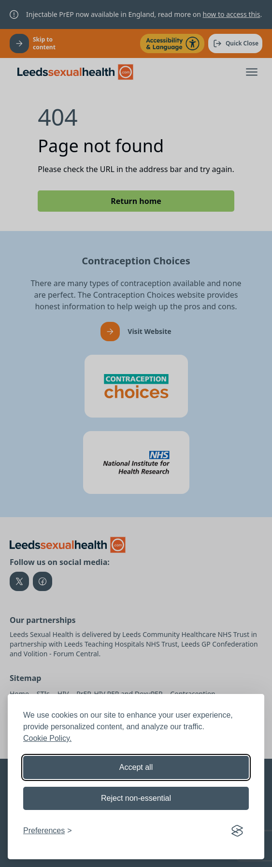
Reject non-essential (136, 798)
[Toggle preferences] (47, 831)
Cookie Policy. (47, 738)
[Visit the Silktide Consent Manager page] (237, 830)
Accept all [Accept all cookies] (136, 767)
